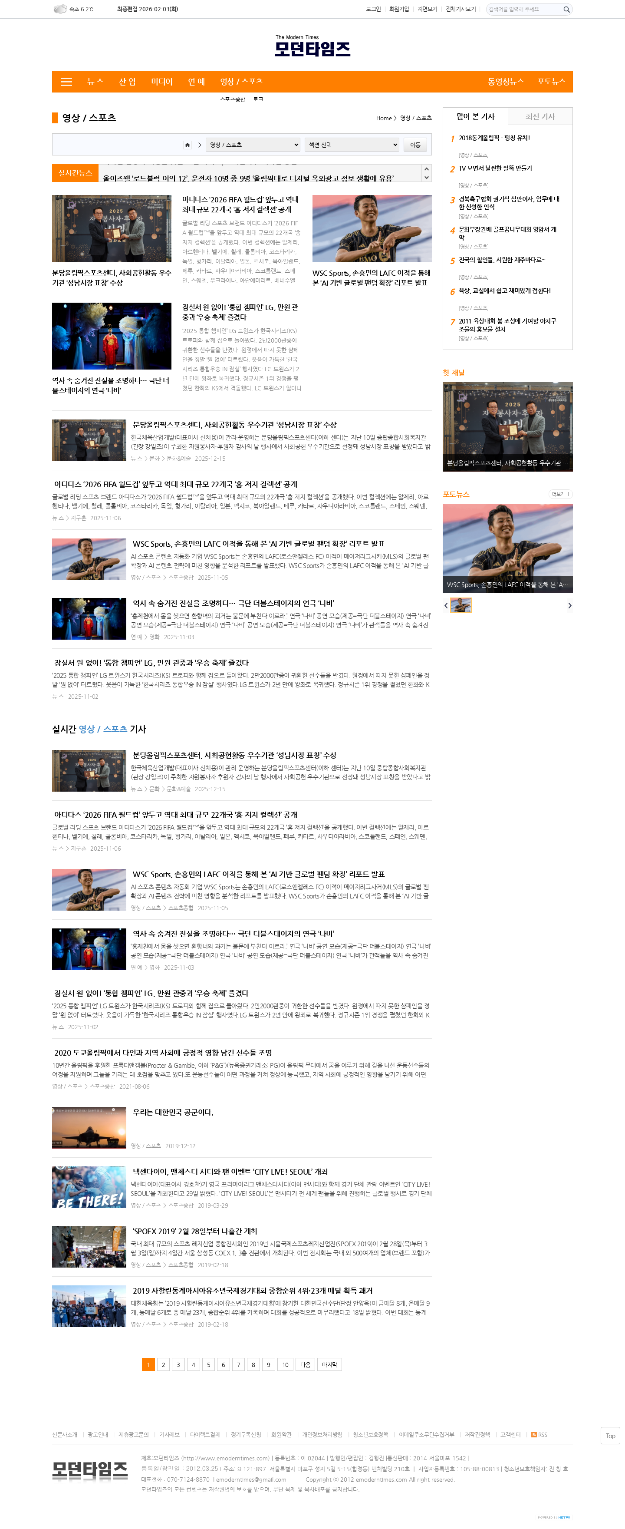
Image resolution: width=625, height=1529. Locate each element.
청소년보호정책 (370, 1434)
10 (285, 1364)
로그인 (373, 9)
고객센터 (510, 1434)
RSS (539, 1434)
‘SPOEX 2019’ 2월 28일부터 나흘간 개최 (195, 1231)
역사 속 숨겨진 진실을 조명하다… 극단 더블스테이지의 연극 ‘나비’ (233, 603)
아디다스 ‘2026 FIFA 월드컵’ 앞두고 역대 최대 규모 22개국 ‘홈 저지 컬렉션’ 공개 (175, 484)
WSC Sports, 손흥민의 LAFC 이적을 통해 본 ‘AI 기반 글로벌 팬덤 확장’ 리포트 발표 (259, 543)
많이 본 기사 (475, 116)
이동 (415, 145)
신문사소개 (64, 1434)
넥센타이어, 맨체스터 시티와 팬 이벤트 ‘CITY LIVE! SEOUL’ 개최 (230, 1171)
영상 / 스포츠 (241, 81)
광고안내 (98, 1434)
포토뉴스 (551, 81)
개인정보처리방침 (322, 1434)
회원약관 (281, 1434)
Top (610, 1435)
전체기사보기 (461, 9)
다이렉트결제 (205, 1434)
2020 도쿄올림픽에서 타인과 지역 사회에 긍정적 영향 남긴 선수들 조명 (163, 1052)
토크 (258, 99)
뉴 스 (95, 81)
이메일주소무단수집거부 (426, 1434)
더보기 (558, 494)
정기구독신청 (246, 1434)
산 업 (127, 81)
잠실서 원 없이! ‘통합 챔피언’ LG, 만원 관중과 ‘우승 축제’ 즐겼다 (151, 662)
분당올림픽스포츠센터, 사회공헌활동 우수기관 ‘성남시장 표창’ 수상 (235, 424)
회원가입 (399, 9)
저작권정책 (477, 1434)
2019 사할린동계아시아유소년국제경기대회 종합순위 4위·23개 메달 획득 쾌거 (252, 1290)
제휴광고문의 (133, 1434)
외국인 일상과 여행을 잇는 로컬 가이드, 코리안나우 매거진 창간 (200, 173)
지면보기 (428, 9)
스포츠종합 (232, 99)
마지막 (329, 1364)
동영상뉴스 (506, 81)
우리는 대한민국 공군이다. (173, 1112)
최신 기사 (540, 116)
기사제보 (169, 1434)
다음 (305, 1364)
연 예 (196, 81)
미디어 (162, 81)
